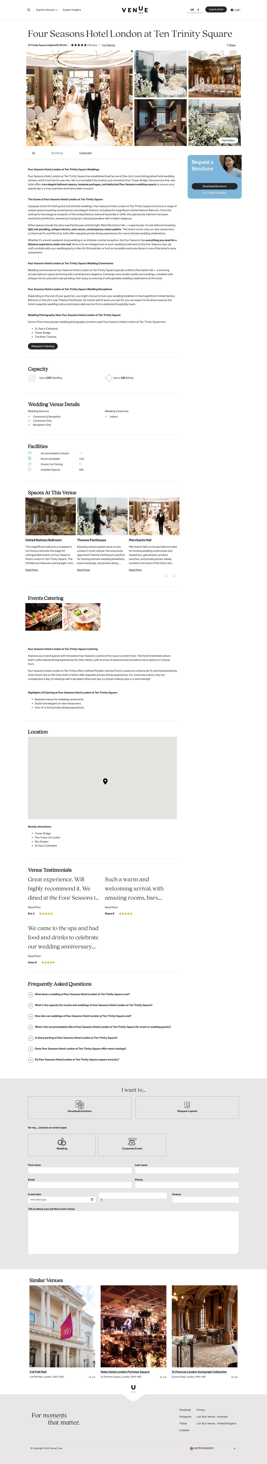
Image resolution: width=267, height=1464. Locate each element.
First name (80, 1168)
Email (80, 1183)
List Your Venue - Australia (212, 1416)
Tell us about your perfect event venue (133, 1230)
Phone (187, 1183)
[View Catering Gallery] (43, 616)
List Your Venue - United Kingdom (217, 1423)
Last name (187, 1168)
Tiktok (183, 1423)
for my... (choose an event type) (47, 1127)
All (33, 152)
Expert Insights (72, 9)
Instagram (185, 1416)
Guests (205, 1198)
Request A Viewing (43, 346)
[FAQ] (82, 994)
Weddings (57, 152)
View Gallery (228, 140)
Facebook (185, 1409)
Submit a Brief (216, 9)
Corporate (85, 152)
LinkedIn (184, 1430)
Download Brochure (214, 186)
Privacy (201, 1409)
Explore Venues (45, 9)
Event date (62, 1198)
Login (235, 9)
